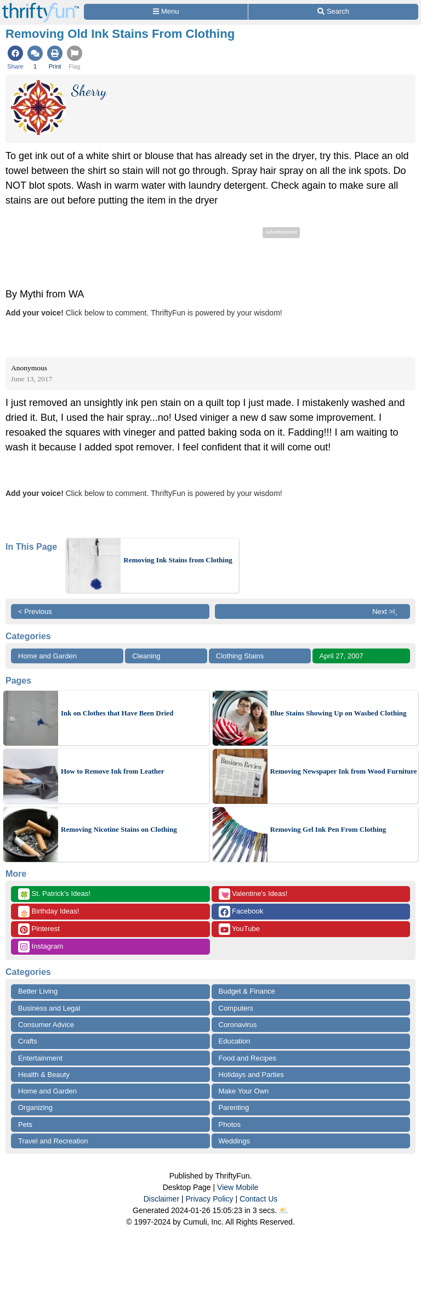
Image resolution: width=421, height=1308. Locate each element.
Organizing (35, 1107)
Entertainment (40, 1058)
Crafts (27, 1041)
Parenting (234, 1107)
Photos (230, 1124)
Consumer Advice (46, 1025)
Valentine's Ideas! (253, 894)
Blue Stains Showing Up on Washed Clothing (338, 713)
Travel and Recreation (53, 1141)
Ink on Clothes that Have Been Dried (117, 713)
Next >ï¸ (387, 611)
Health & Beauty (44, 1074)
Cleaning (146, 656)
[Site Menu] (166, 12)
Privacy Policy (209, 1198)
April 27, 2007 (341, 656)
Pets (25, 1124)
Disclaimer (161, 1198)
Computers (236, 1008)
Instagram (40, 946)
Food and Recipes (248, 1058)
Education (235, 1041)
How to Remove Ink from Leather (112, 771)
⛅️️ (283, 1210)
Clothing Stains (240, 656)
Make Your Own (244, 1091)
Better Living (38, 991)
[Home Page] (40, 6)
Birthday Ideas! (48, 911)
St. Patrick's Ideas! (54, 894)
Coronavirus (238, 1025)
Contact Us (258, 1198)
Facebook (241, 911)
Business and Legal (49, 1008)
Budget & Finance (247, 991)
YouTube (239, 929)
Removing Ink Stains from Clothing (177, 560)
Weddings (235, 1141)
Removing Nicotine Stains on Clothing (119, 829)
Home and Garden (47, 656)
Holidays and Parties (251, 1074)
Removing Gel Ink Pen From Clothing (328, 829)
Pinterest (39, 929)
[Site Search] (333, 12)
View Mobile (237, 1187)
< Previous (35, 611)
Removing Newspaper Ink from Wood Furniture (343, 771)
